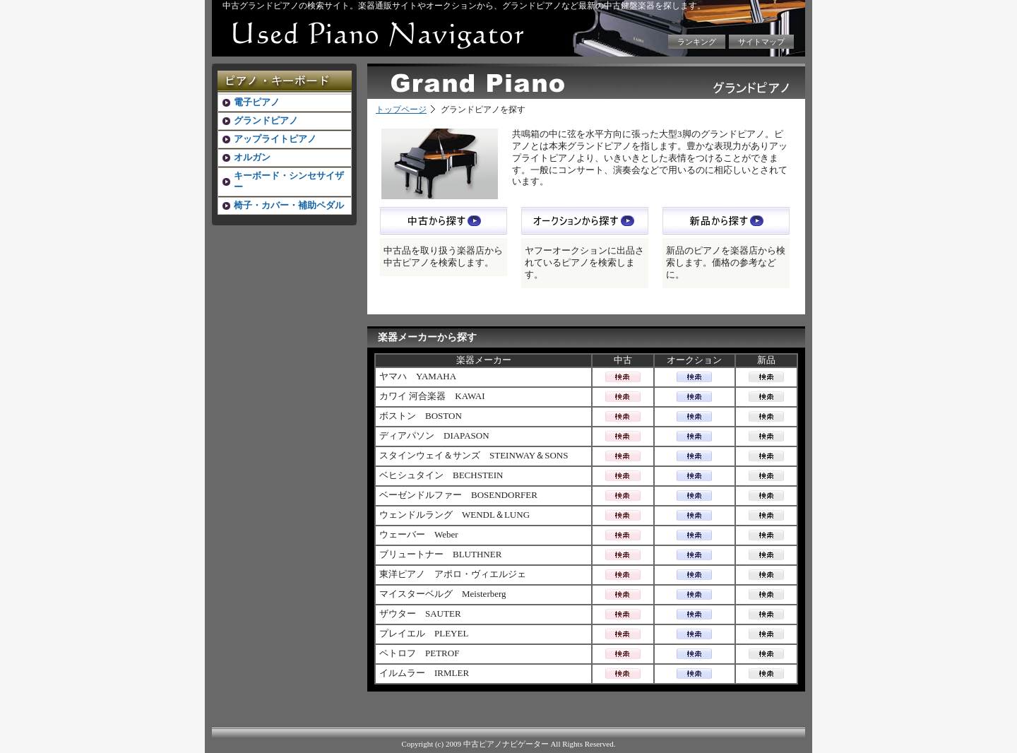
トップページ (401, 109)
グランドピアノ (266, 120)
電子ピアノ (257, 102)
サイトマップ (761, 41)
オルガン (252, 157)
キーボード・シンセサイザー (289, 181)
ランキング (696, 41)
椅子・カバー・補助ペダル (289, 205)
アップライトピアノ (275, 139)
